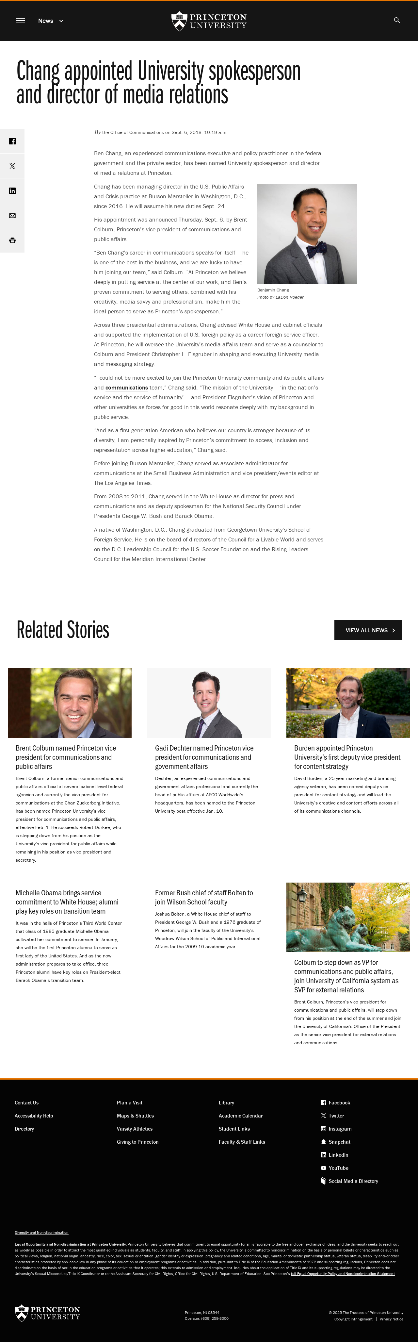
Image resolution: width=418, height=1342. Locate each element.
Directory (24, 1128)
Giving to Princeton (138, 1141)
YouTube (338, 1168)
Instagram (340, 1128)
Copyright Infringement (353, 1319)
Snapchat (339, 1141)
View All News (367, 630)
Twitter (336, 1115)
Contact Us (27, 1102)
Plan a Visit (129, 1102)
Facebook (339, 1102)
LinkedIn (338, 1154)
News (45, 20)
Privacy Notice (391, 1319)
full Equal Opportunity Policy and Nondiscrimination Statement (343, 1273)
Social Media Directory (353, 1181)
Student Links (234, 1128)
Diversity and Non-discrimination (42, 1232)
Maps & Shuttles (135, 1115)
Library (226, 1102)
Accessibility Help (34, 1115)
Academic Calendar (241, 1115)
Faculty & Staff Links (242, 1141)
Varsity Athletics (135, 1128)
